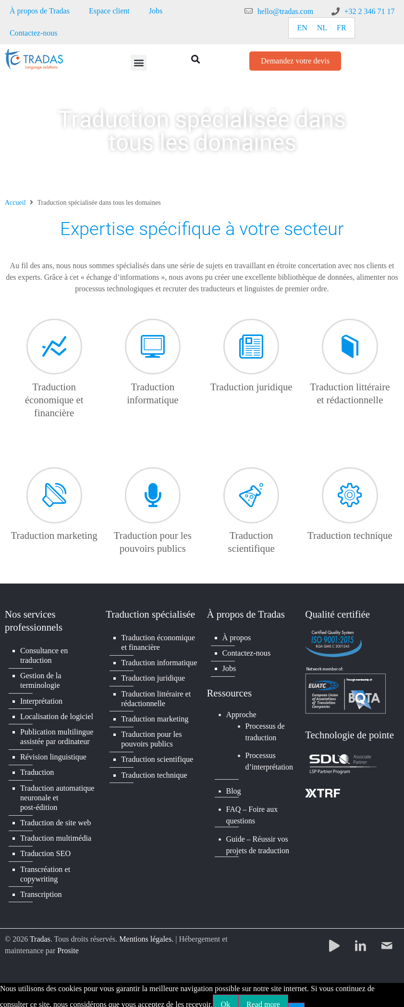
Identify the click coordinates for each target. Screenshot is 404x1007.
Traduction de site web (55, 818)
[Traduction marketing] (54, 479)
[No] (296, 999)
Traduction (37, 769)
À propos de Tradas (40, 11)
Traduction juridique (251, 386)
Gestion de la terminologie (40, 680)
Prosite (67, 943)
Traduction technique (349, 535)
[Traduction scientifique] (251, 479)
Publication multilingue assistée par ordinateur (56, 734)
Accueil (15, 202)
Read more (263, 997)
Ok (226, 997)
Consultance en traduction (43, 655)
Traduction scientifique (156, 755)
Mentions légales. (146, 932)
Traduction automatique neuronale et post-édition (57, 793)
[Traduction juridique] (251, 331)
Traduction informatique (158, 662)
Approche (241, 713)
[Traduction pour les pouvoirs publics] (153, 479)
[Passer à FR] (341, 28)
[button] (139, 63)
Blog (233, 789)
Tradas (40, 932)
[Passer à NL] (322, 28)
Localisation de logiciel (56, 714)
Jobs (155, 11)
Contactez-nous (34, 33)
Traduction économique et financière (54, 399)
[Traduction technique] (350, 479)
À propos (236, 637)
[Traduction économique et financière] (54, 331)
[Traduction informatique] (153, 331)
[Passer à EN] (302, 28)
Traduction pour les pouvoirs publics (151, 736)
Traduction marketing (54, 535)
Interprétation (41, 700)
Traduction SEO (45, 848)
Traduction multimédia (55, 833)
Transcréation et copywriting (45, 867)
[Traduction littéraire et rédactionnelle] (350, 331)
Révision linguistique (53, 754)
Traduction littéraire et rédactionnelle (155, 696)
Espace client (109, 11)
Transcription (40, 887)
